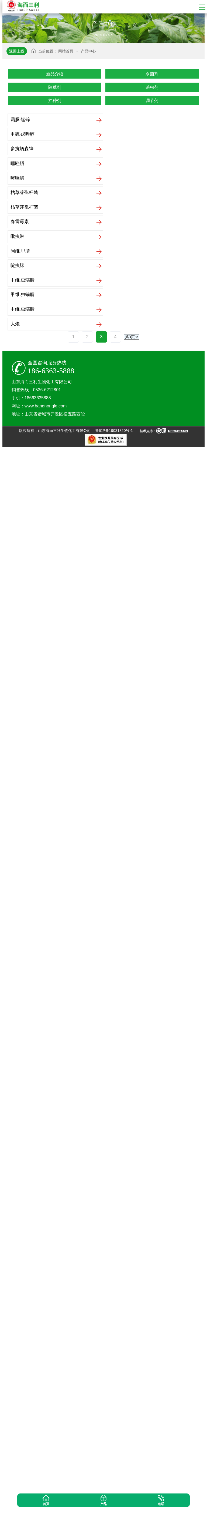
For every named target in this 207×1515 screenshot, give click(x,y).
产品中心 (88, 51)
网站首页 (65, 51)
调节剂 (152, 100)
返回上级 (16, 51)
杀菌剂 (152, 74)
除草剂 (54, 87)
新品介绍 (54, 74)
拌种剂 (54, 100)
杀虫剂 (152, 87)
